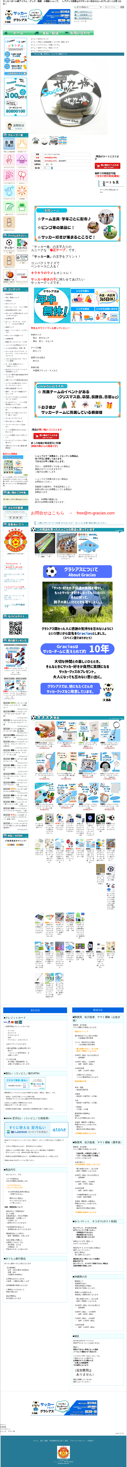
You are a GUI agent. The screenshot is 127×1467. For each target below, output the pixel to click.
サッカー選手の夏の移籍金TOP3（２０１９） (16, 376)
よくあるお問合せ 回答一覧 (15, 348)
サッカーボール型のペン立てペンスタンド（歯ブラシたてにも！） (66, 546)
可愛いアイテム (54, 45)
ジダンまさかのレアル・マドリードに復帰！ (16, 360)
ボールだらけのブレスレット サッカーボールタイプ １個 (15, 722)
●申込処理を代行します (13, 310)
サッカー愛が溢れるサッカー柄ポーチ (21, 687)
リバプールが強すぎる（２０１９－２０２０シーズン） (16, 384)
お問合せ (78, 32)
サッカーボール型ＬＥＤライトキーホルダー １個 (80, 848)
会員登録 (83, 15)
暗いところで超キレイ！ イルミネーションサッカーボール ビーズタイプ (90, 824)
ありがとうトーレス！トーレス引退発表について (16, 371)
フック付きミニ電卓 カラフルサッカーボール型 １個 (69, 922)
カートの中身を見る (15, 493)
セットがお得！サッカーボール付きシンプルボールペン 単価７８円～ (15, 817)
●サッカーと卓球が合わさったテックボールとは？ (16, 314)
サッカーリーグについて (13, 418)
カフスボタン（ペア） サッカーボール (110, 821)
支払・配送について (48, 32)
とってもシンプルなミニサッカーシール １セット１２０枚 (15, 776)
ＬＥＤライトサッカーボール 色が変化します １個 (80, 951)
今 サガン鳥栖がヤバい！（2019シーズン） (14, 365)
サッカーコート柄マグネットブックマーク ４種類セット (15, 705)
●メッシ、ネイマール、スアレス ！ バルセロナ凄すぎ (15, 323)
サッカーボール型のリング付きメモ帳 (110, 872)
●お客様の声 (9, 318)
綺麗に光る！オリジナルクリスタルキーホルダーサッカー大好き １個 (80, 824)
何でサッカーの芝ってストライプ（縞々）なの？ (16, 414)
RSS (11, 845)
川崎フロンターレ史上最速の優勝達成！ (16, 447)
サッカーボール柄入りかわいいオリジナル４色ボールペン (39, 983)
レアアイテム (42, 45)
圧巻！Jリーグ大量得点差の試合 (16, 380)
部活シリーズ (53, 48)
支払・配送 (44, 1441)
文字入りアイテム (44, 51)
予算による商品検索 (44, 42)
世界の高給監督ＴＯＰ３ (13, 388)
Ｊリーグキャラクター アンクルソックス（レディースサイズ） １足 (15, 660)
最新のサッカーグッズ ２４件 (16, 342)
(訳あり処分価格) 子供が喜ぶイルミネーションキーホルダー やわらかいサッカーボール (60, 955)
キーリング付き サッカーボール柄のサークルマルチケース (49, 823)
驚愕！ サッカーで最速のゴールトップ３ (16, 393)
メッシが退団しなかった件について (16, 436)
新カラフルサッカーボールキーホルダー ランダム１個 (69, 952)
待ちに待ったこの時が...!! (14, 421)
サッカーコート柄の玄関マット (39, 820)
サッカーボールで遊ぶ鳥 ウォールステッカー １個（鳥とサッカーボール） (49, 851)
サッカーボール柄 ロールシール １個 (66, 795)
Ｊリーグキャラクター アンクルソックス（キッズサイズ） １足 (9, 689)
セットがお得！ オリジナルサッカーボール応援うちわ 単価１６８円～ (49, 953)
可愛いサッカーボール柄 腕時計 (90, 950)
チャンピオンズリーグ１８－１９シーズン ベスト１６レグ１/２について (16, 353)
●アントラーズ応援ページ (14, 335)
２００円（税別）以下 (61, 42)
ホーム (18, 32)
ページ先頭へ (120, 1433)
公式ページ (13, 1105)
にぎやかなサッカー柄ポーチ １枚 (87, 764)
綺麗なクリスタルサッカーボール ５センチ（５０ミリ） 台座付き (15, 744)
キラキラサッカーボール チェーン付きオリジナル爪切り (100, 874)
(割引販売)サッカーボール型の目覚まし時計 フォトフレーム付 (69, 850)
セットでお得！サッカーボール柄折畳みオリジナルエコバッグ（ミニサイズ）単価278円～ (80, 926)
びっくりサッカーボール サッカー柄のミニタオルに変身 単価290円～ (15, 826)
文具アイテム (42, 48)
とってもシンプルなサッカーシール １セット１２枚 (15, 768)
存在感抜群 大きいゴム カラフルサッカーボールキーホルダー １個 (44, 734)
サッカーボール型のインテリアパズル (59, 821)
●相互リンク (9, 327)
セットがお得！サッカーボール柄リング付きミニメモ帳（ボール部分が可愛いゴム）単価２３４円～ (110, 896)
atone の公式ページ (16, 1160)
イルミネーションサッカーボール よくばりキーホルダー (69, 822)
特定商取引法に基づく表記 (59, 1441)
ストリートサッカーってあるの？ (15, 426)
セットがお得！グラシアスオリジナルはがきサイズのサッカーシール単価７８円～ (15, 478)
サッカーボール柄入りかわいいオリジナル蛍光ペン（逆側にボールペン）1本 (59, 851)
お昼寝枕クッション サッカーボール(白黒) (100, 822)
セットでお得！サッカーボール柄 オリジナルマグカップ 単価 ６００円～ (90, 851)
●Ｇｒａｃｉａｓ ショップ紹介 (16, 307)
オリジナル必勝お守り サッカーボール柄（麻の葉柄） (66, 765)
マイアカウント (83, 18)
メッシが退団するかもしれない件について (16, 431)
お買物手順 (9, 339)
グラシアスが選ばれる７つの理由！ (16, 409)
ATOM (20, 845)
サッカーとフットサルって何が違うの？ (16, 441)
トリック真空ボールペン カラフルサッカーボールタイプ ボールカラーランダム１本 (49, 925)
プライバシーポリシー (77, 1441)
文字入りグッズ (43, 39)
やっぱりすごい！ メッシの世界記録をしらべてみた (16, 403)
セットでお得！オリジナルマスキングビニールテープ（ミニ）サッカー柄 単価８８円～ (49, 986)
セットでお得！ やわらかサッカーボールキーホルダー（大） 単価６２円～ (100, 850)
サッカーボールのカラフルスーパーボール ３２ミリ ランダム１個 (15, 753)
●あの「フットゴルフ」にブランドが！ (16, 331)
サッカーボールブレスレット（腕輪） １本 (44, 545)
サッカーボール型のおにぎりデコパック (39, 847)
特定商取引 (9, 294)
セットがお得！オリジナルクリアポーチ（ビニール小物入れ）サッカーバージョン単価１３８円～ (39, 956)
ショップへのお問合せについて (16, 345)
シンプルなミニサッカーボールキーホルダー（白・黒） (15, 714)
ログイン (83, 11)
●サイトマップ (10, 304)
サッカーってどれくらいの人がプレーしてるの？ (16, 398)
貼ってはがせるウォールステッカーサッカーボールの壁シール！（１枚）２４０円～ (100, 955)
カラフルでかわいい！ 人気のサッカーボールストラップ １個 (87, 546)
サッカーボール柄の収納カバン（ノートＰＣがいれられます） (39, 923)
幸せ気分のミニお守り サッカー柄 (110, 950)
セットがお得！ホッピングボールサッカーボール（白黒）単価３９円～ (59, 984)
